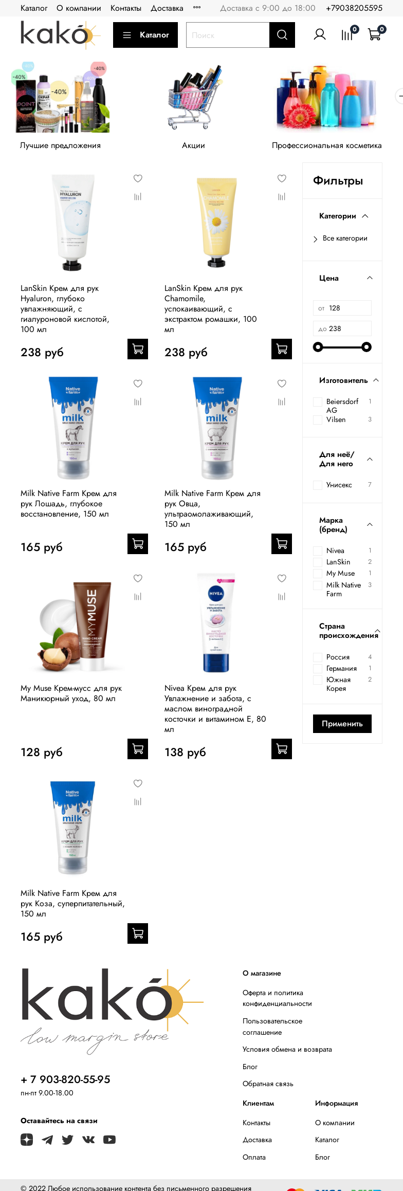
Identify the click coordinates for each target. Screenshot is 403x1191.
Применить (342, 726)
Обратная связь (268, 1087)
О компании (79, 8)
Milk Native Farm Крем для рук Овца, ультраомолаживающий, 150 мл (212, 511)
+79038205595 (354, 8)
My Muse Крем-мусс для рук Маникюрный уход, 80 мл (71, 696)
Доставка (167, 8)
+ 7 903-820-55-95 (65, 1082)
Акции (201, 149)
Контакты (126, 8)
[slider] (318, 350)
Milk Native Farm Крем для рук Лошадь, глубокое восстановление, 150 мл (69, 506)
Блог (250, 1070)
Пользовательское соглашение (272, 1029)
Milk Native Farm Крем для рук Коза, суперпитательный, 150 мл (73, 906)
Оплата (254, 1160)
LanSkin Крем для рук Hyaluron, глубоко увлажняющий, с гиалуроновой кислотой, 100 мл (65, 311)
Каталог (34, 8)
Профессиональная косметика (340, 149)
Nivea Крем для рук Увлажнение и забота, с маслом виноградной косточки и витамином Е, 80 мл (215, 711)
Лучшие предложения (63, 149)
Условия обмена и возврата (287, 1052)
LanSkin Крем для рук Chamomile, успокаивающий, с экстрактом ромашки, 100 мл (210, 311)
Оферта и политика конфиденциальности (277, 1001)
